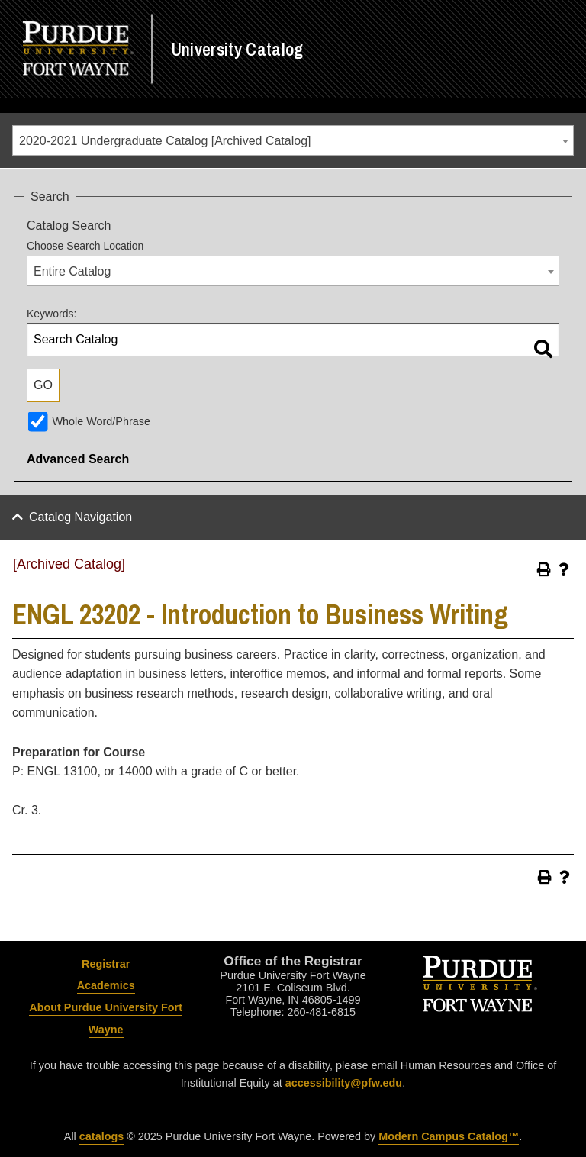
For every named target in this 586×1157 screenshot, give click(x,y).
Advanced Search (78, 459)
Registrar (106, 964)
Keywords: (51, 314)
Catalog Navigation (80, 517)
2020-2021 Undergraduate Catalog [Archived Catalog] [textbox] (165, 140)
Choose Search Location (85, 246)
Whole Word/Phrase (101, 421)
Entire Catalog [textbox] (72, 271)
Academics (106, 985)
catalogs (101, 1136)
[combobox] (293, 140)
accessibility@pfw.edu (343, 1083)
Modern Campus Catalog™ (448, 1136)
